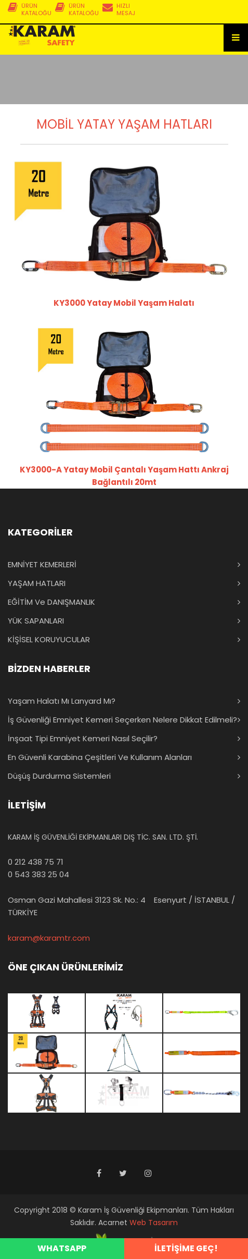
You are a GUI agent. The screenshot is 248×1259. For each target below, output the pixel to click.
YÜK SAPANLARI (36, 620)
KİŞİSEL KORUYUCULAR (49, 639)
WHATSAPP (61, 1248)
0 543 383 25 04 (38, 874)
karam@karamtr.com (49, 937)
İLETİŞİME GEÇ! (186, 1248)
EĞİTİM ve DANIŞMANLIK (51, 601)
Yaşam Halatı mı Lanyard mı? (61, 700)
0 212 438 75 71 (35, 861)
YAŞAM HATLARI (37, 583)
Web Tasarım (153, 1222)
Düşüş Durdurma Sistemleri (59, 775)
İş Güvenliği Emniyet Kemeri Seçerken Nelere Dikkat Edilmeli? (122, 719)
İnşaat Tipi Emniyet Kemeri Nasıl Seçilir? (83, 738)
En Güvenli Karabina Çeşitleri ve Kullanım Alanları (100, 757)
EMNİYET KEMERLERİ (42, 564)
